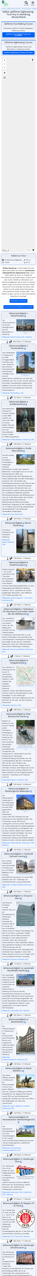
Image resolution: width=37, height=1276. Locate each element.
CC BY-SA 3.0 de (28, 630)
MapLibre (29, 249)
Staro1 (17, 374)
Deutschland (26, 8)
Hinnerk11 (21, 1265)
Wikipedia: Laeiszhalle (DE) (12, 1010)
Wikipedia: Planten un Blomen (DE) (15, 780)
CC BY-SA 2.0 (29, 685)
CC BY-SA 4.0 (30, 465)
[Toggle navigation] (32, 3)
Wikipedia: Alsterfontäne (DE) (13, 337)
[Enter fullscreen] (5, 78)
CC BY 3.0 (29, 432)
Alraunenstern (21, 582)
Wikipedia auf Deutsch (29, 374)
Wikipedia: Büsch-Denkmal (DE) (8, 542)
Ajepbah (21, 630)
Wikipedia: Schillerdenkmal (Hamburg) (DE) (18, 439)
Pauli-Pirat (21, 874)
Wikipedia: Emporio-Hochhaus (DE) (15, 959)
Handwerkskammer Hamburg (23, 1054)
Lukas (18, 331)
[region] (18, 154)
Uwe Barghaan (22, 432)
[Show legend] (32, 60)
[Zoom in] (5, 60)
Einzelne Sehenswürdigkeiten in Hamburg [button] (18, 307)
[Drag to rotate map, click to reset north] (5, 68)
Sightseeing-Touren (13, 8)
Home (4, 8)
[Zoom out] (5, 64)
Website (29, 337)
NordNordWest (21, 685)
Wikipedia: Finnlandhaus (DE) (13, 393)
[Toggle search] (26, 3)
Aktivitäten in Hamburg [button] (18, 301)
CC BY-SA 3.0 (25, 375)
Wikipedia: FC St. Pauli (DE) (12, 1236)
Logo (33, 1054)
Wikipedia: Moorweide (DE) (12, 514)
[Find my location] (5, 73)
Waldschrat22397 (21, 1088)
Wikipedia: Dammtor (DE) (11, 705)
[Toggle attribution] (33, 250)
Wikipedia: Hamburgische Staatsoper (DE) (18, 843)
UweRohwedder (21, 465)
